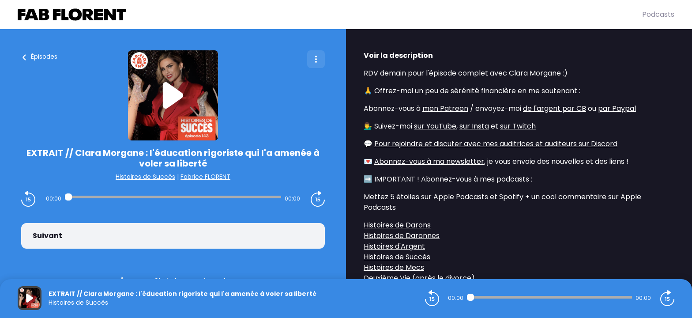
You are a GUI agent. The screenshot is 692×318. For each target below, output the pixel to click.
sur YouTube (435, 126)
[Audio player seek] (173, 197)
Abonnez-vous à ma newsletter (429, 161)
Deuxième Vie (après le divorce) (419, 278)
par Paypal (617, 108)
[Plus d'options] (316, 59)
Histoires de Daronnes (402, 236)
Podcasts (658, 14)
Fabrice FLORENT (205, 176)
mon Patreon (445, 108)
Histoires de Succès (145, 176)
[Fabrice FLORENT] (330, 14)
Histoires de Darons (397, 225)
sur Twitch (518, 126)
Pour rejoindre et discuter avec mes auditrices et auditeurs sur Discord (495, 144)
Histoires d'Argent (394, 246)
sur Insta (474, 126)
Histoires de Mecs (394, 267)
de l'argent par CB (554, 108)
